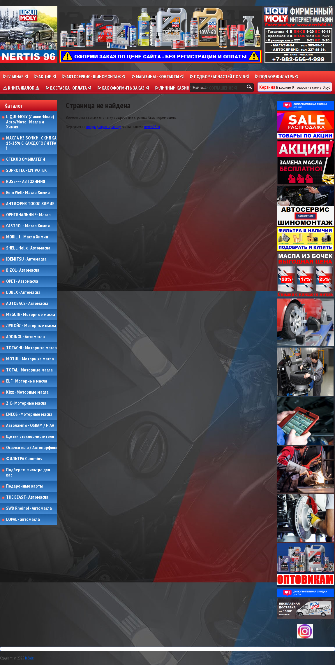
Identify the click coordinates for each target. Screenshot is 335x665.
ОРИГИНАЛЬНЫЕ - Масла (28, 214)
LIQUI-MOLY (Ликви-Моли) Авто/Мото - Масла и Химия (30, 122)
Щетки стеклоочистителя (30, 436)
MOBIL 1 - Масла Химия (27, 237)
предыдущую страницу (103, 126)
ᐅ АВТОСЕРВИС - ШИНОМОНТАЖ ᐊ (93, 76)
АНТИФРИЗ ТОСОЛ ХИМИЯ (30, 203)
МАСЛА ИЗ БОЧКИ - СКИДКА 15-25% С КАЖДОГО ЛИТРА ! (31, 143)
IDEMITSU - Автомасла (26, 259)
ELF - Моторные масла (26, 381)
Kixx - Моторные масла (27, 392)
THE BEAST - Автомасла (27, 497)
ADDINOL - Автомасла (25, 336)
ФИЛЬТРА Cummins (24, 458)
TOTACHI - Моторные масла (31, 347)
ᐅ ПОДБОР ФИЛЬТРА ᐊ (276, 76)
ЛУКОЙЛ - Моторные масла (31, 325)
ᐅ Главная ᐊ (15, 76)
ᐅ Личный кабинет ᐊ (176, 88)
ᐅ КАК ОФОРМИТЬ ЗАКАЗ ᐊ (123, 88)
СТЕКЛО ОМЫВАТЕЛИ (25, 159)
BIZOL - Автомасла (22, 270)
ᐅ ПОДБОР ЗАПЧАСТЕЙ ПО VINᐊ (219, 76)
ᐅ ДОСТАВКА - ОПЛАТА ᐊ (68, 88)
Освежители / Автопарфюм (31, 447)
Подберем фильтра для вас (28, 472)
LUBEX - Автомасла (23, 292)
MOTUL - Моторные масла (30, 359)
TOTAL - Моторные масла (29, 370)
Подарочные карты (24, 486)
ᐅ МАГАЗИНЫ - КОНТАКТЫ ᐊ (157, 76)
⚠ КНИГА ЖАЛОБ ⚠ (21, 88)
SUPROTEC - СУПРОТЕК (26, 170)
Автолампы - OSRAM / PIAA (30, 425)
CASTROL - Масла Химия (28, 225)
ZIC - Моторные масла (26, 403)
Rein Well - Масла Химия (28, 192)
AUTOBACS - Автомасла (27, 303)
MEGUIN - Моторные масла (30, 314)
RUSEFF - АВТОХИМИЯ (25, 181)
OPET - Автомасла (22, 281)
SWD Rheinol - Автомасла (29, 508)
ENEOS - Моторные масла (29, 414)
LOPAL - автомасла (23, 519)
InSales (29, 658)
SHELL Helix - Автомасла (28, 248)
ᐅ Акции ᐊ (45, 76)
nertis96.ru (152, 126)
